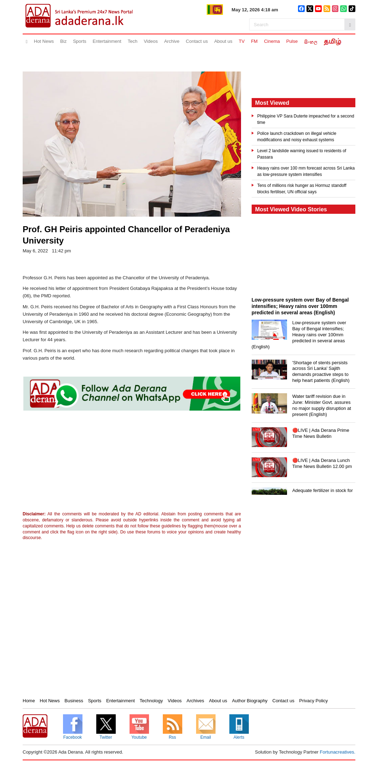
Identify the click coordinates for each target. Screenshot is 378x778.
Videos (151, 41)
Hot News (44, 41)
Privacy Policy (313, 700)
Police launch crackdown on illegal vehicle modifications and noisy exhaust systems (296, 136)
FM (254, 41)
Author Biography (249, 700)
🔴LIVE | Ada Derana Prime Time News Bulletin (320, 433)
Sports (79, 41)
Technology (151, 700)
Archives (195, 700)
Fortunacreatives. (337, 752)
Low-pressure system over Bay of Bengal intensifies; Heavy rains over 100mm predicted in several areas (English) (299, 334)
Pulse (292, 41)
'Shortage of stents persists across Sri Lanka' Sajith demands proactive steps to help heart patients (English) (321, 371)
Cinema (272, 41)
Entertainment (107, 41)
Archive (171, 41)
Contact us (197, 41)
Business (73, 700)
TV (242, 41)
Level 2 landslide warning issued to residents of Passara (301, 154)
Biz (63, 41)
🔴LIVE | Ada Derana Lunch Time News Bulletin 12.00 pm (322, 463)
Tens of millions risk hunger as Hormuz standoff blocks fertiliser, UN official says (301, 188)
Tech (132, 41)
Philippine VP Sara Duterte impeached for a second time (305, 119)
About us (223, 41)
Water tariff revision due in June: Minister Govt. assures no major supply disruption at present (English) (321, 405)
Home (29, 700)
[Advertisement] (81, 462)
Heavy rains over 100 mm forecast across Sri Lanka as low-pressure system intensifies (306, 171)
